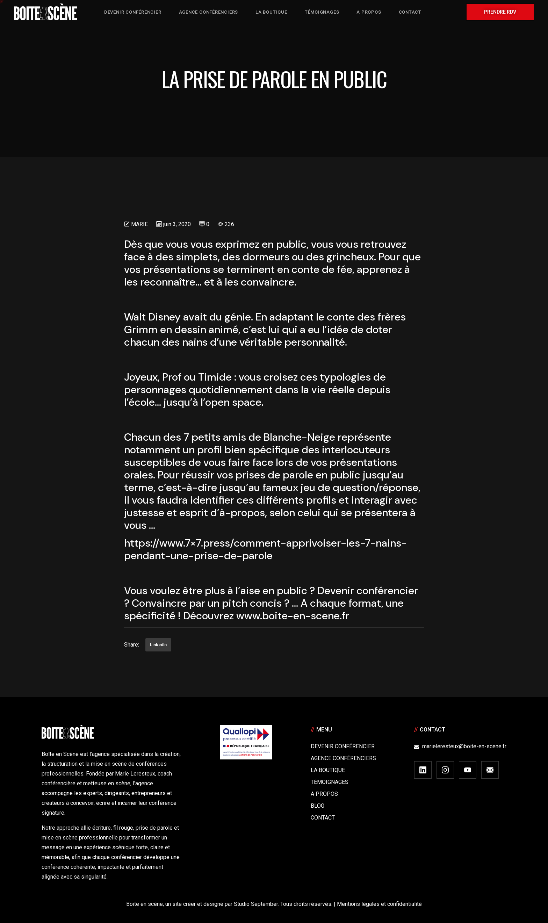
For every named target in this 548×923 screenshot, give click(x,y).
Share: (131, 644)
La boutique (328, 770)
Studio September (256, 904)
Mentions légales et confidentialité (379, 904)
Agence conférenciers (343, 758)
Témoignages (329, 782)
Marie (139, 224)
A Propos (324, 794)
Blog (317, 805)
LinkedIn (158, 644)
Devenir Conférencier (343, 746)
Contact (323, 817)
